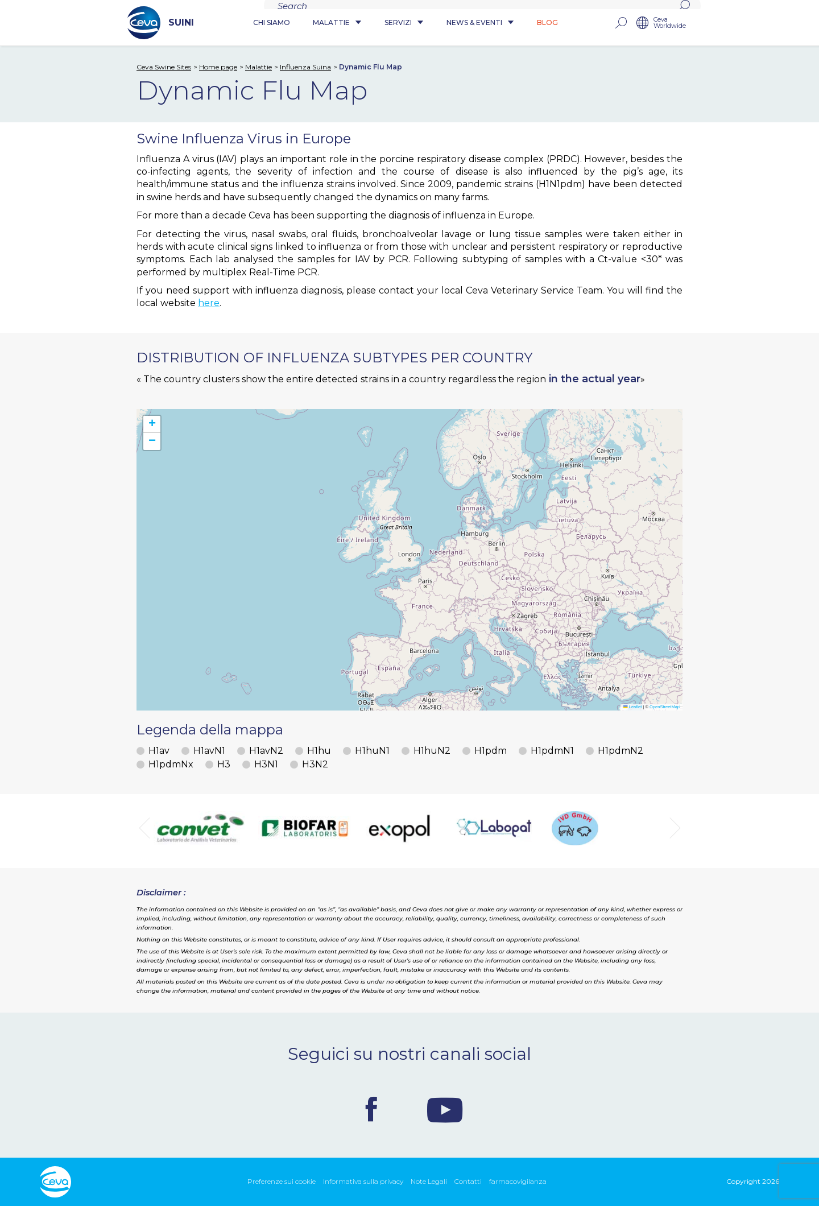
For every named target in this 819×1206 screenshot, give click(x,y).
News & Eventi (480, 23)
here (209, 303)
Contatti (468, 1181)
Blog (547, 23)
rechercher (620, 23)
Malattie (337, 23)
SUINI (160, 22)
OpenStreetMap (665, 706)
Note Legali (429, 1181)
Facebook (371, 1109)
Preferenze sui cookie (281, 1181)
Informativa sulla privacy (363, 1181)
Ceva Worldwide (669, 23)
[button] (151, 424)
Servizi (404, 23)
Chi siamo (271, 23)
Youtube (445, 1109)
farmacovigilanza (518, 1181)
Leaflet (632, 706)
